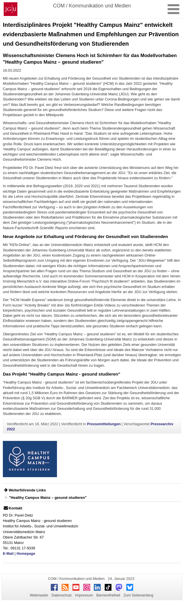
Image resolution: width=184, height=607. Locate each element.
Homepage (26, 553)
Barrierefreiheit (108, 595)
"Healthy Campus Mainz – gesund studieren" (48, 497)
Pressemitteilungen (104, 424)
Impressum (84, 595)
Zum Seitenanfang (138, 595)
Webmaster (39, 595)
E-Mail (8, 553)
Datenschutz (62, 595)
